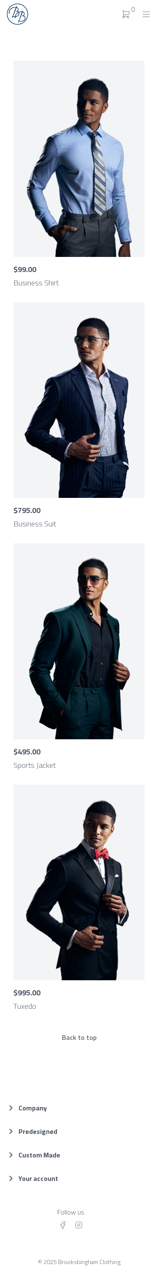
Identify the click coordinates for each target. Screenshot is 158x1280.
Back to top (79, 1037)
